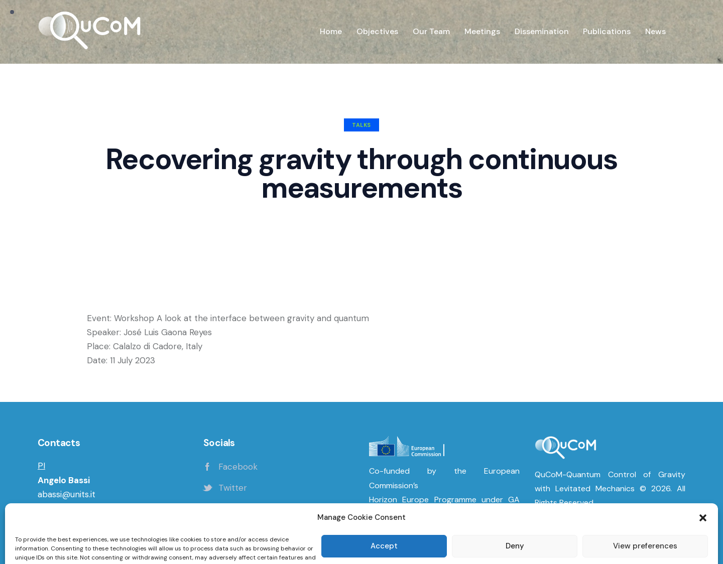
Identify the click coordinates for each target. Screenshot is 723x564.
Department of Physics (84, 508)
